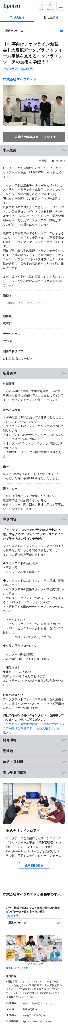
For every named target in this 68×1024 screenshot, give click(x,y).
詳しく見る (28, 996)
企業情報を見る (34, 865)
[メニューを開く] (60, 6)
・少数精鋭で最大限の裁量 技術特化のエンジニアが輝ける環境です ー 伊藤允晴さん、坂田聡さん (34, 728)
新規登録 (50, 9)
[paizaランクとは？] (61, 31)
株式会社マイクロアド (20, 79)
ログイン (42, 9)
